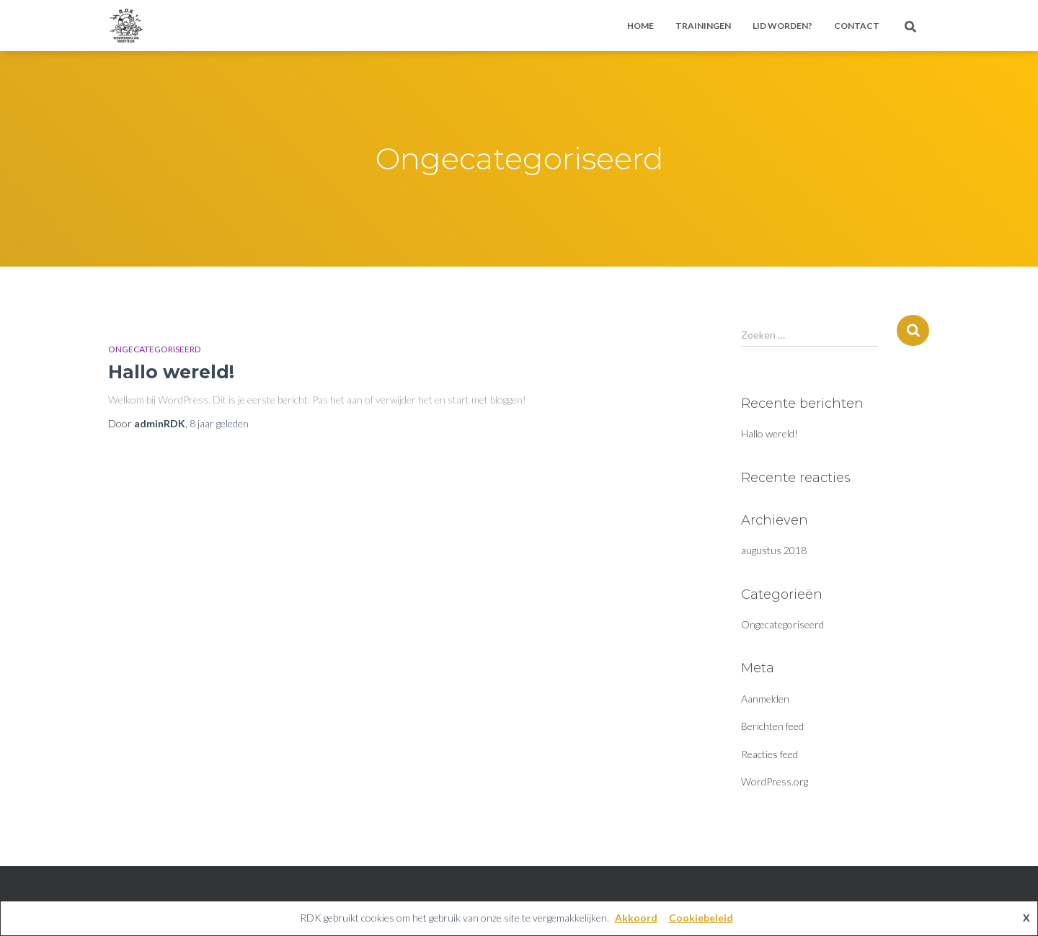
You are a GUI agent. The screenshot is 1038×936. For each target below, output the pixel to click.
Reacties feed (769, 754)
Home (640, 25)
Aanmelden (765, 698)
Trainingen (703, 25)
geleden (219, 423)
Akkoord (636, 918)
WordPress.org (774, 781)
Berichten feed (772, 726)
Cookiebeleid (701, 918)
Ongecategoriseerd (154, 349)
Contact (856, 25)
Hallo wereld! (171, 372)
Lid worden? (782, 25)
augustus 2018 (774, 550)
